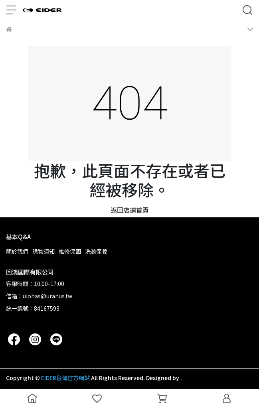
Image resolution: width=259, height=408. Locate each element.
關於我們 (17, 251)
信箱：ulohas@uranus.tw (39, 296)
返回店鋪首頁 (130, 210)
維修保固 (70, 251)
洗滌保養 (96, 251)
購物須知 (43, 251)
